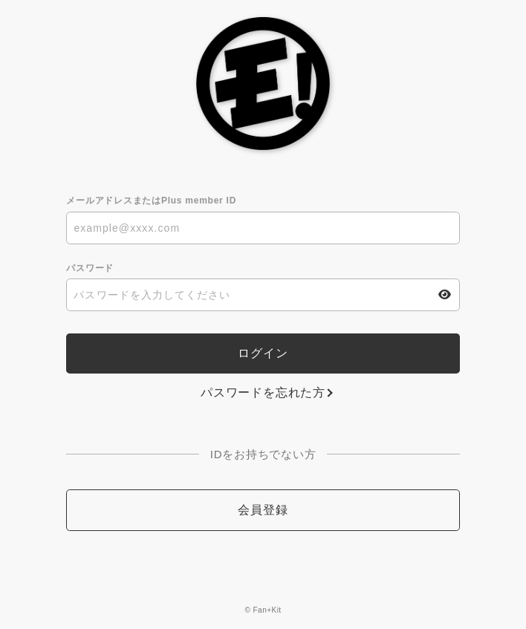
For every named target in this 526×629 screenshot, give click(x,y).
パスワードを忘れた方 (263, 392)
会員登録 (263, 509)
